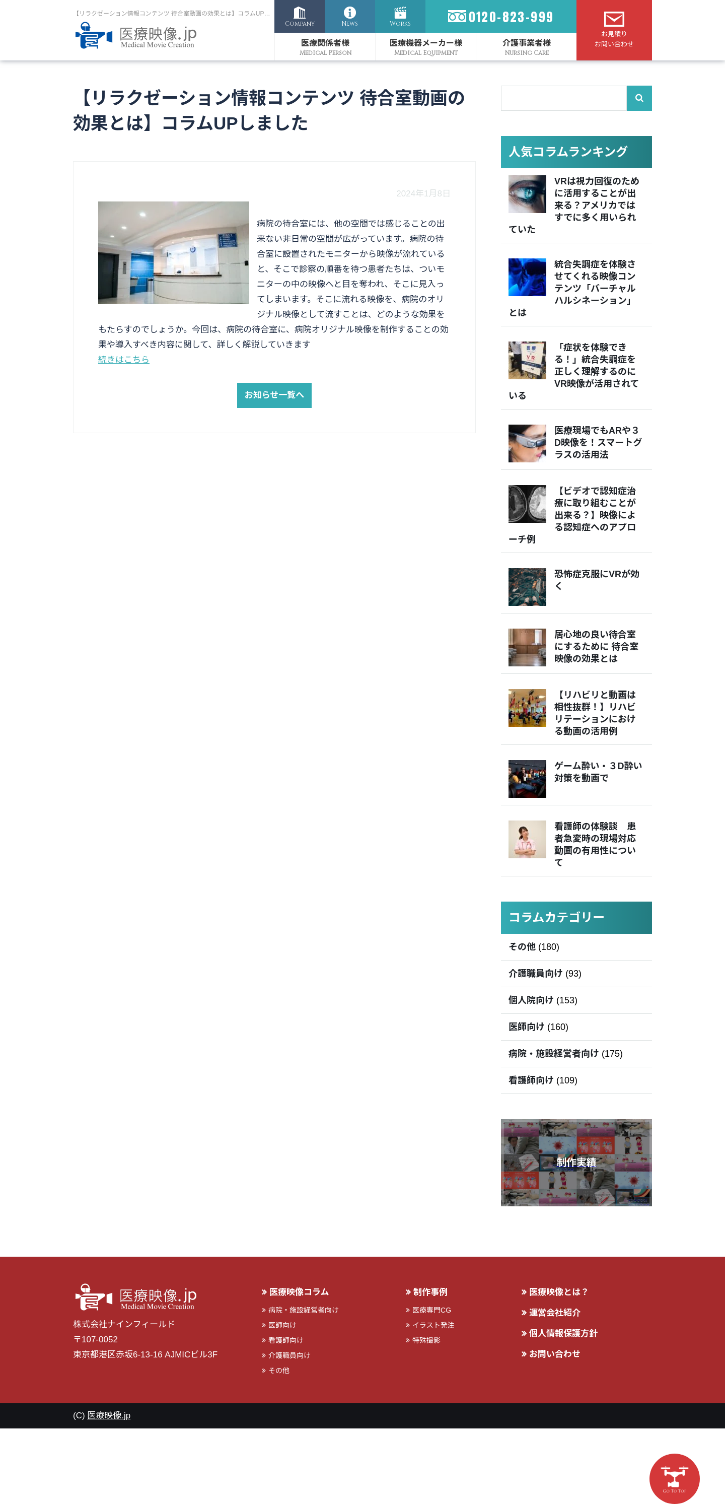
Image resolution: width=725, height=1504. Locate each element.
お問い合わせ (555, 1354)
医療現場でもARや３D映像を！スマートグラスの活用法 (598, 443)
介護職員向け (536, 974)
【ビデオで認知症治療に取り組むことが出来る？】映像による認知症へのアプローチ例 (572, 515)
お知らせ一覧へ (275, 395)
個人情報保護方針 (563, 1333)
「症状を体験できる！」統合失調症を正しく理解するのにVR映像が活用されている (574, 372)
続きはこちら (124, 360)
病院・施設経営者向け (554, 1054)
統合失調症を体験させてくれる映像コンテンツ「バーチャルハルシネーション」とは (572, 288)
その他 (522, 947)
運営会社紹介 (555, 1313)
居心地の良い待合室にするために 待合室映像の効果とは (596, 647)
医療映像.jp (108, 1415)
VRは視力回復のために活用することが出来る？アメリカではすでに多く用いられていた (574, 205)
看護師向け (531, 1080)
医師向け (527, 1027)
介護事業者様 (526, 43)
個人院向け (531, 1000)
